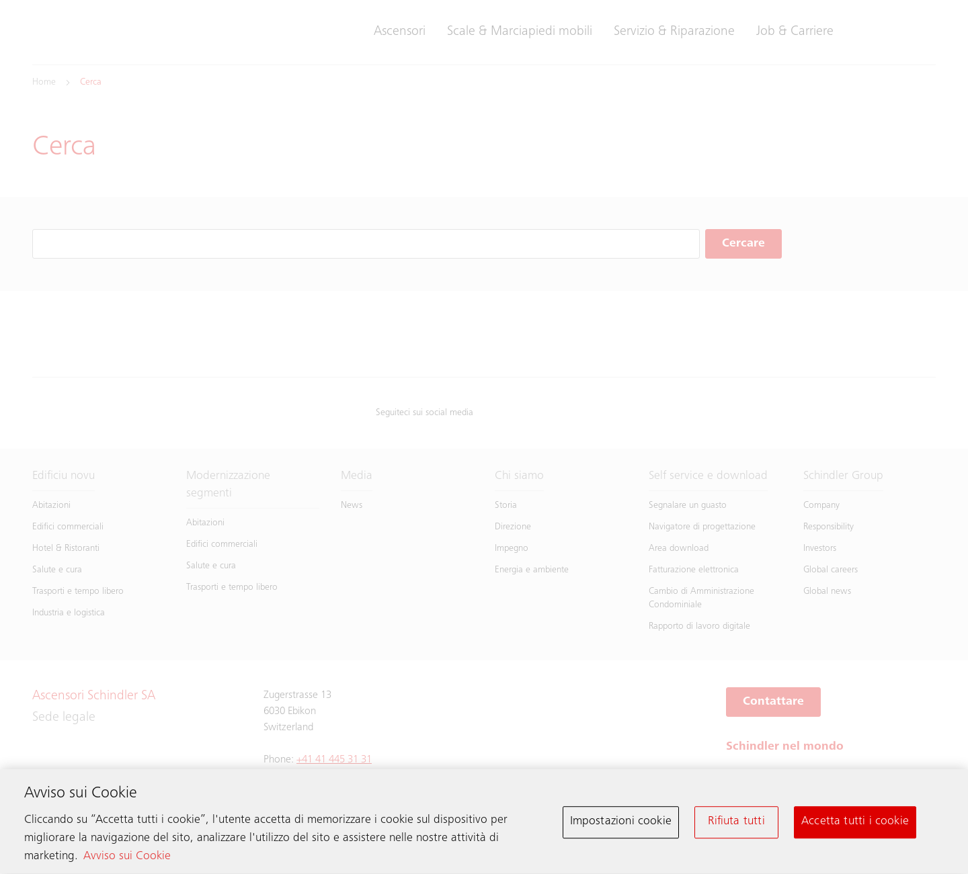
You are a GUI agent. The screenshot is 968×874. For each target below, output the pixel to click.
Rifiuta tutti (736, 825)
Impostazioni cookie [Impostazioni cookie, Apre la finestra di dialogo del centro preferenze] (621, 825)
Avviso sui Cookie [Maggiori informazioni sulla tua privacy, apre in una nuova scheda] (127, 860)
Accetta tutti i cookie (855, 825)
